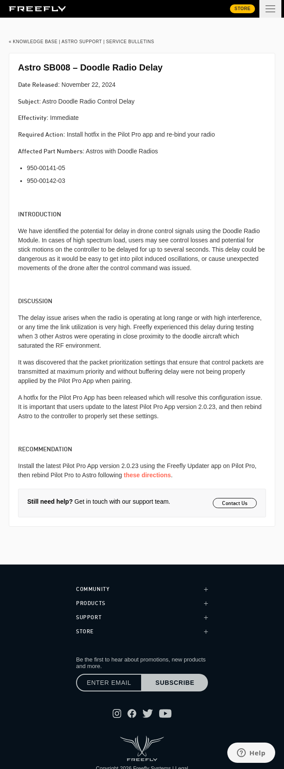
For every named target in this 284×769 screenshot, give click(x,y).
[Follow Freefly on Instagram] (117, 713)
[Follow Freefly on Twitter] (147, 713)
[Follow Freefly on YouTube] (165, 713)
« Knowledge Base (33, 41)
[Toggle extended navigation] (270, 9)
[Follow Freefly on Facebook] (131, 713)
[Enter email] (109, 682)
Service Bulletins (130, 41)
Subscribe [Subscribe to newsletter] (175, 682)
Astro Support (82, 41)
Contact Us (235, 503)
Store (242, 8)
